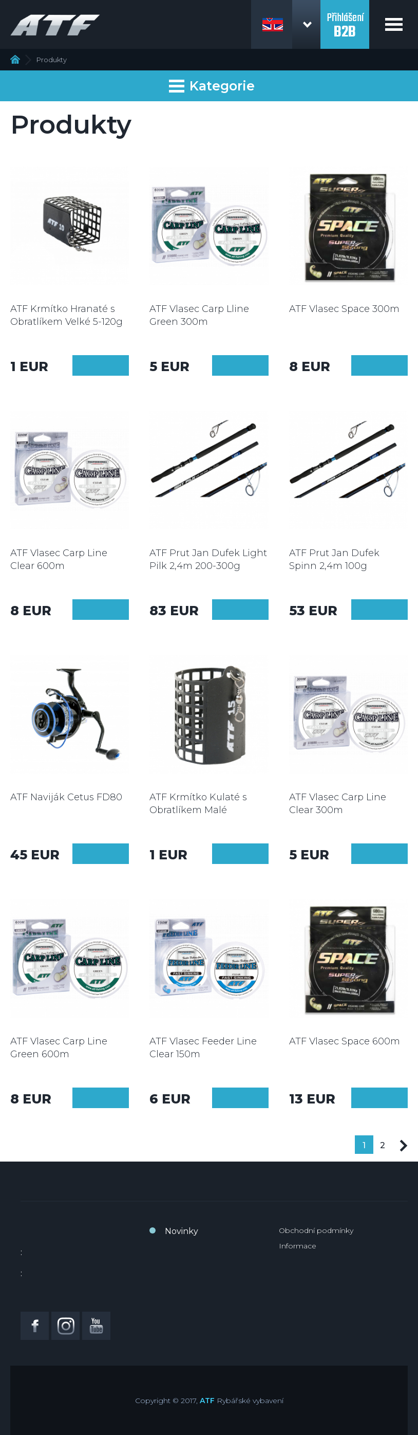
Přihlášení (344, 19)
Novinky (181, 1231)
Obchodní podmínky (316, 1230)
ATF (207, 1400)
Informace (297, 1245)
